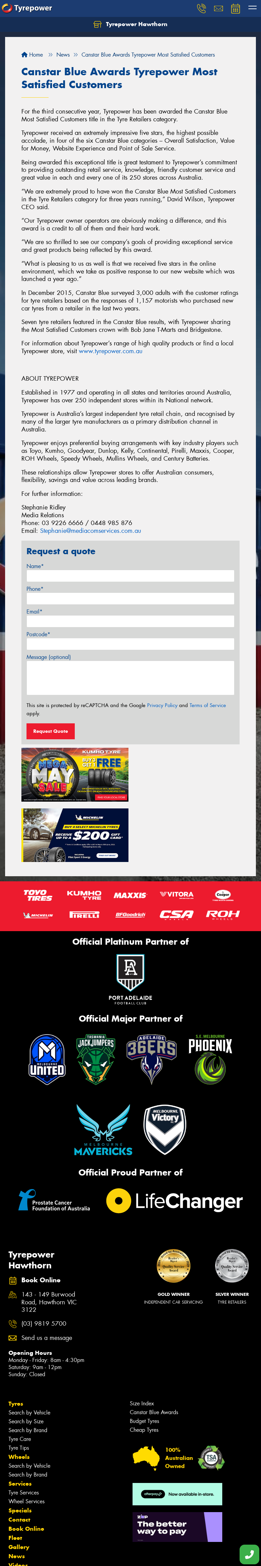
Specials (20, 1449)
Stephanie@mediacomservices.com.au (90, 531)
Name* (35, 566)
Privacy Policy (162, 705)
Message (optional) (49, 657)
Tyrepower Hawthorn (130, 24)
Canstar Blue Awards (154, 1351)
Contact (19, 1458)
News (16, 1495)
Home (32, 54)
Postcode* (38, 634)
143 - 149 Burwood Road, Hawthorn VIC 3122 (49, 1241)
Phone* (35, 589)
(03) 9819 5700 (43, 1263)
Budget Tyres (144, 1360)
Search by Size (26, 1360)
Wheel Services (26, 1440)
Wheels (19, 1396)
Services (20, 1422)
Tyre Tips (18, 1386)
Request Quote (50, 731)
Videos (18, 1504)
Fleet (15, 1477)
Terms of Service (208, 705)
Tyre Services (23, 1431)
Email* (34, 611)
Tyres (15, 1342)
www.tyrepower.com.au (110, 351)
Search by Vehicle (29, 1351)
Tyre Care (19, 1378)
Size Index (142, 1342)
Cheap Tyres (144, 1368)
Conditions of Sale (90, 1555)
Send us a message (46, 1277)
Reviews (20, 1513)
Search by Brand (27, 1369)
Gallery (18, 1486)
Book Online (26, 1467)
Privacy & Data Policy (48, 1555)
